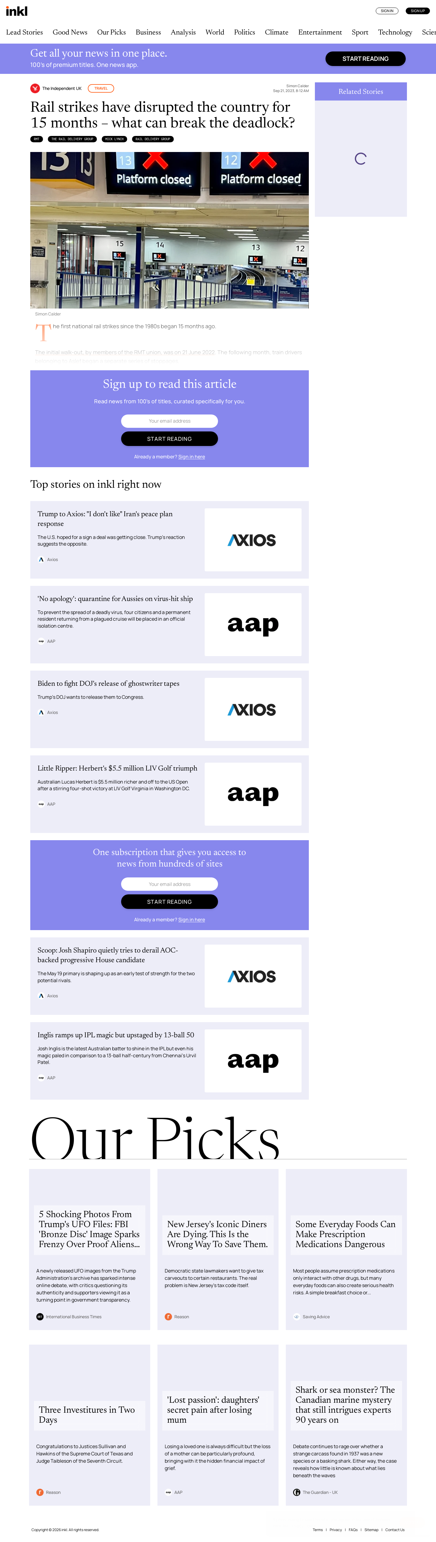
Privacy (336, 1529)
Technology (395, 32)
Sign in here (191, 456)
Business (148, 32)
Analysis (183, 32)
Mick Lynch (114, 139)
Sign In (387, 10)
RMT (36, 139)
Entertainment (320, 32)
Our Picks (111, 32)
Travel (100, 88)
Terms (318, 1529)
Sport (360, 32)
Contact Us (395, 1529)
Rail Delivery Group (153, 139)
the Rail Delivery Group (72, 139)
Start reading (365, 58)
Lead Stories (24, 32)
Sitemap (371, 1529)
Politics (244, 32)
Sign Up (418, 10)
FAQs (353, 1529)
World (215, 32)
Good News (70, 32)
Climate (277, 32)
